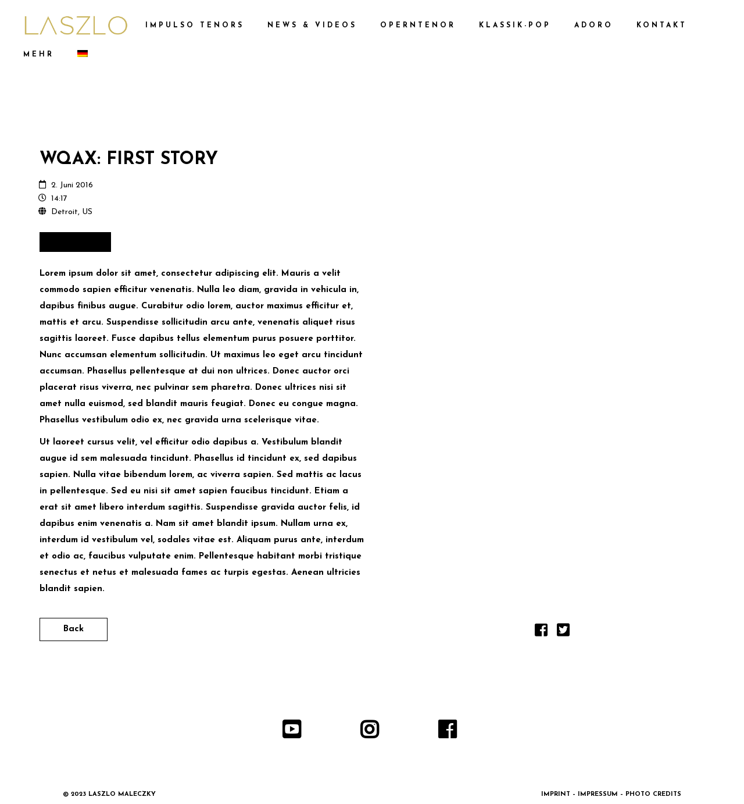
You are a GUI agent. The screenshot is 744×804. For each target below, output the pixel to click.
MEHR (38, 54)
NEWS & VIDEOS (312, 25)
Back (73, 629)
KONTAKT (661, 25)
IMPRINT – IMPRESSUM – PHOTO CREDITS (611, 794)
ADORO (593, 25)
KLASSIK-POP (515, 25)
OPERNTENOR (418, 25)
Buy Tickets (75, 242)
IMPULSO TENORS (194, 25)
